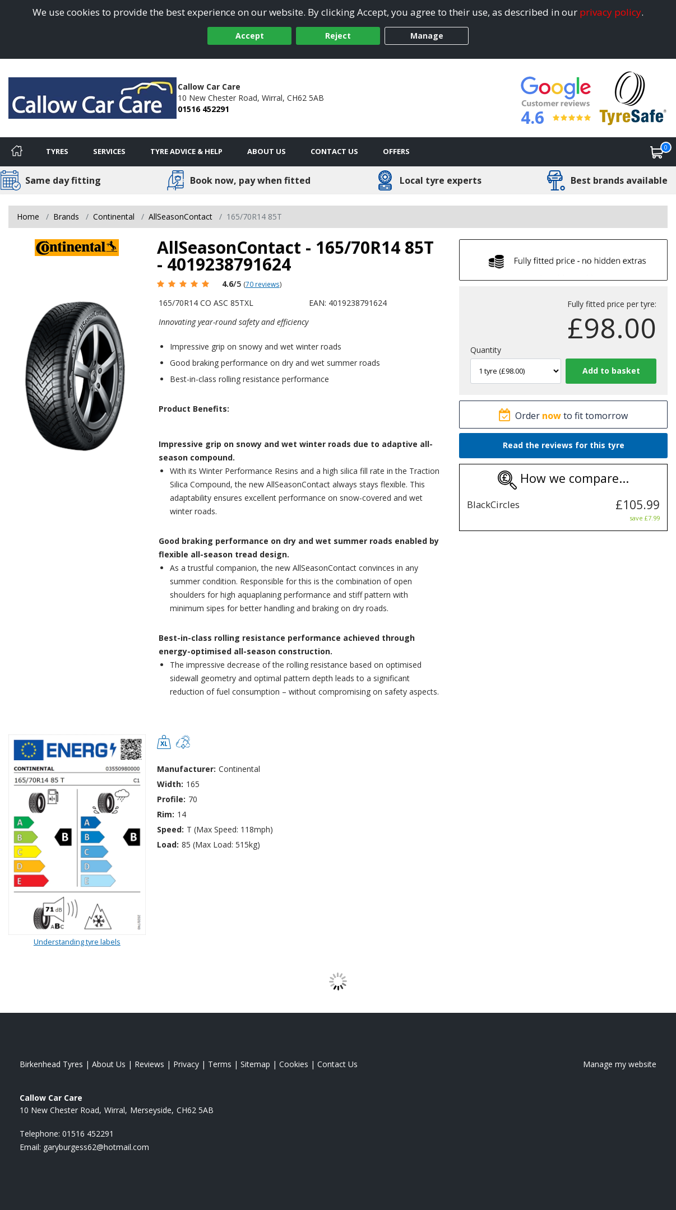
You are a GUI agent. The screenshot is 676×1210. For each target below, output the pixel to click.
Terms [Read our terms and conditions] (219, 1064)
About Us (266, 151)
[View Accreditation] (633, 97)
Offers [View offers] (396, 151)
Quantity (485, 350)
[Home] (17, 151)
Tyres (57, 151)
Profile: (171, 799)
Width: (170, 784)
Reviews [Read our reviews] (149, 1064)
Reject (338, 35)
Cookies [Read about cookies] (293, 1064)
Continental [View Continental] (114, 216)
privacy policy (610, 12)
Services (109, 151)
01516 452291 (203, 109)
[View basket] (657, 151)
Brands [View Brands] (66, 216)
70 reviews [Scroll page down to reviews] (263, 284)
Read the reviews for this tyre (563, 445)
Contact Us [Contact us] (334, 151)
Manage (426, 35)
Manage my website (619, 1064)
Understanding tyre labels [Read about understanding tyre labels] (77, 942)
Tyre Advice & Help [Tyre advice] (186, 151)
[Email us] (96, 1147)
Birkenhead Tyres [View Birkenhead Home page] (51, 1064)
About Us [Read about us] (109, 1064)
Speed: (170, 829)
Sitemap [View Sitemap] (255, 1064)
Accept (249, 35)
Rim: (165, 814)
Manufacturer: (186, 769)
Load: (168, 844)
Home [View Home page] (28, 216)
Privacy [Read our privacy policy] (186, 1064)
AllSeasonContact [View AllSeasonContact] (180, 216)
